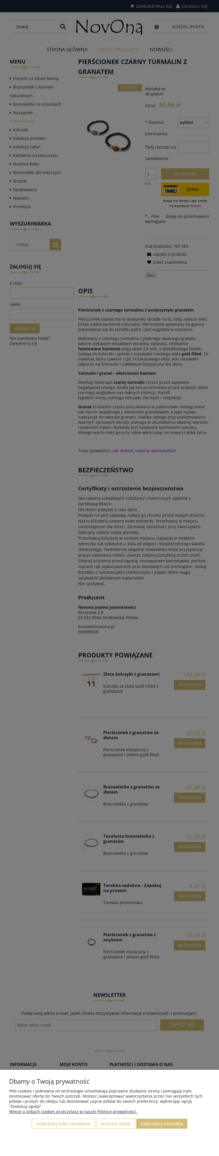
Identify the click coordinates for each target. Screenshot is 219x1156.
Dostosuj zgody (115, 1123)
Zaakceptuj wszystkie (162, 1123)
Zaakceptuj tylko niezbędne (63, 1123)
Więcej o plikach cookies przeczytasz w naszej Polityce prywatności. (73, 1111)
